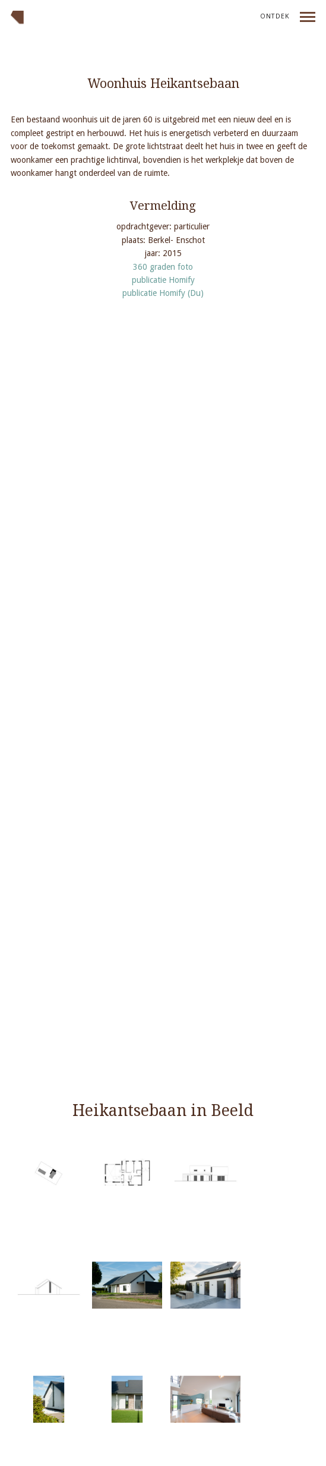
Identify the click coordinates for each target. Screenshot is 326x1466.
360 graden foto (163, 267)
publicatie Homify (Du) (163, 293)
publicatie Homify (163, 280)
